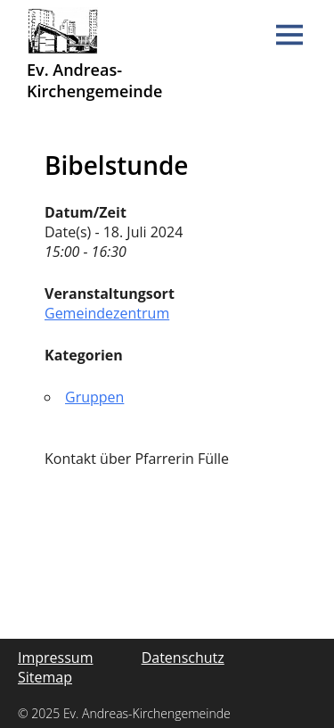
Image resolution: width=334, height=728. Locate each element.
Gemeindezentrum (107, 313)
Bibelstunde (116, 165)
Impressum (55, 657)
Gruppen (94, 397)
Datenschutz (183, 657)
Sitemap (45, 677)
